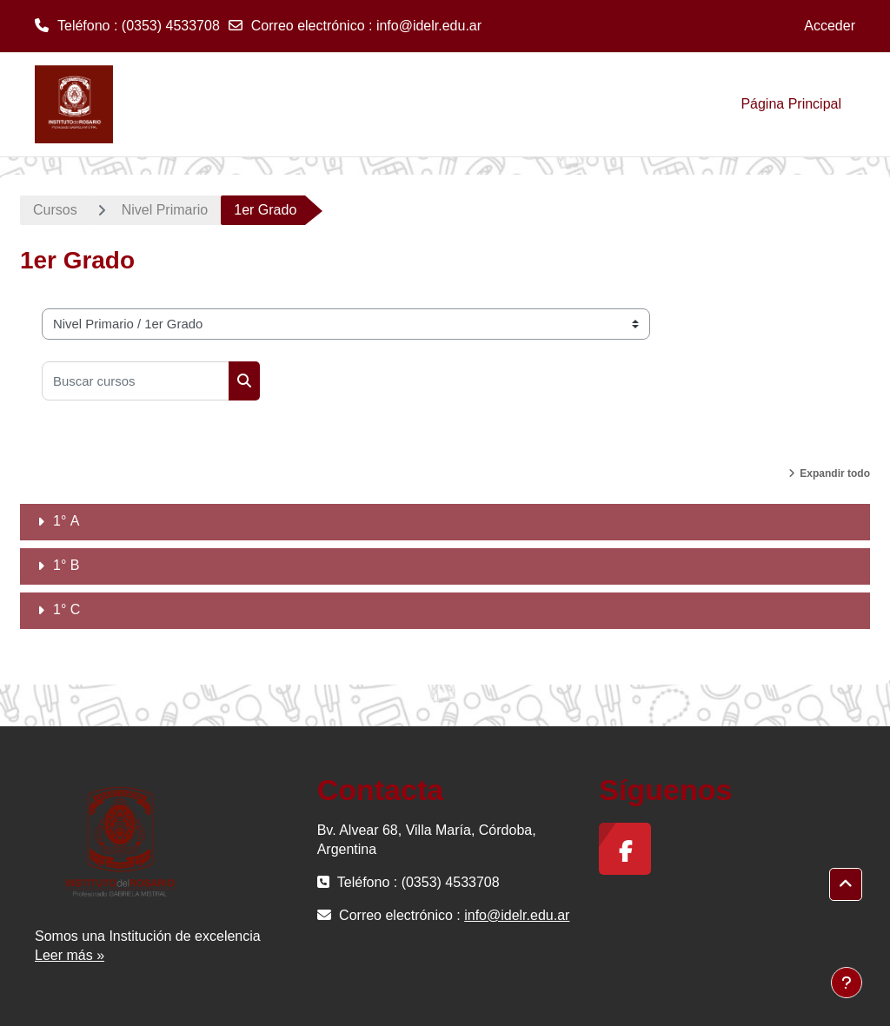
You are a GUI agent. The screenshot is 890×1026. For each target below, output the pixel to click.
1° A (66, 520)
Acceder (829, 25)
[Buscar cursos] (135, 380)
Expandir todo (835, 473)
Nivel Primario (165, 209)
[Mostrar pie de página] (846, 982)
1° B (66, 565)
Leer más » (69, 955)
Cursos (55, 209)
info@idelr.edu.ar (429, 25)
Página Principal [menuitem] (791, 103)
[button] (845, 884)
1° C (66, 609)
